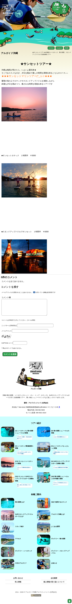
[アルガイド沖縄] (36, 373)
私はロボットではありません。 (13, 351)
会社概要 (54, 582)
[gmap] (59, 410)
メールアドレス (6, 334)
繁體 (66, 48)
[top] (69, 601)
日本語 (51, 48)
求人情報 (18, 585)
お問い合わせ (18, 582)
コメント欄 (6, 298)
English (59, 48)
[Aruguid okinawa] (8, 11)
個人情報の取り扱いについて (54, 585)
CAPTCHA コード (7, 346)
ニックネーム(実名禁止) (9, 329)
